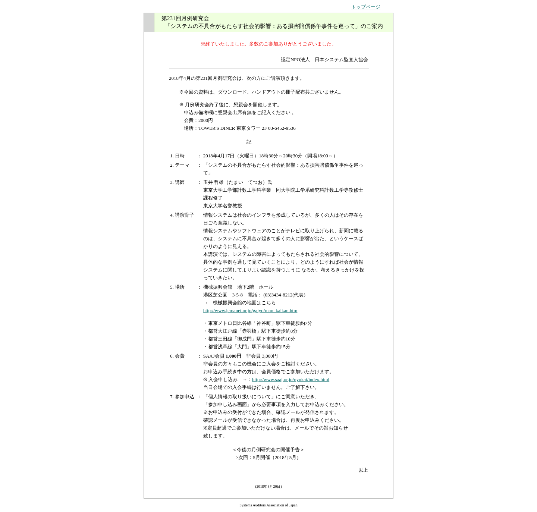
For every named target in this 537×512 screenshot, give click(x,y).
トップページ (365, 7)
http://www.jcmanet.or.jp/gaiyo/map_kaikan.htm (250, 310)
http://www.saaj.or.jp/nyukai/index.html (290, 379)
